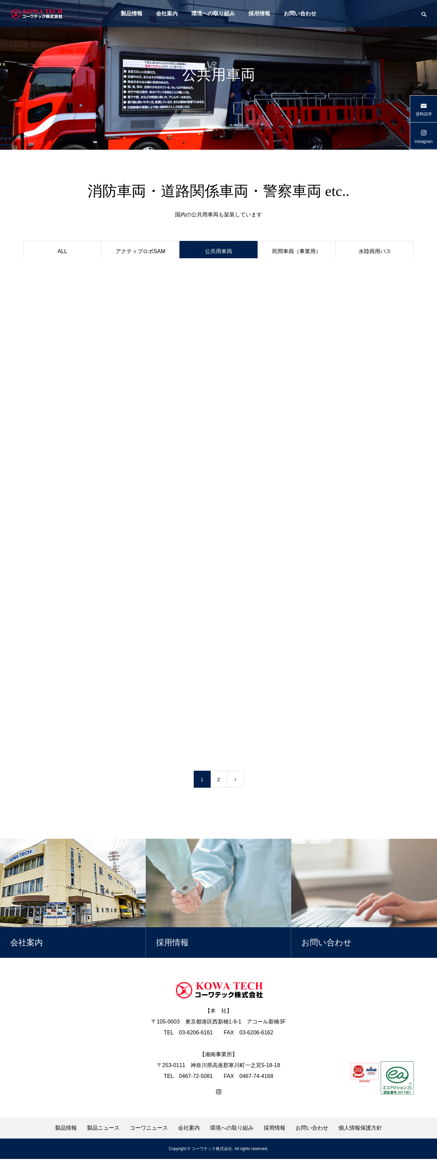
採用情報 (259, 13)
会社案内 (167, 13)
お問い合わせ (300, 13)
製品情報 (131, 13)
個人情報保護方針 (360, 1131)
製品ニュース (103, 1131)
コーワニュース (149, 1131)
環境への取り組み (213, 13)
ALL (62, 251)
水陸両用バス (375, 251)
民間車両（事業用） (296, 251)
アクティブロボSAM (140, 251)
